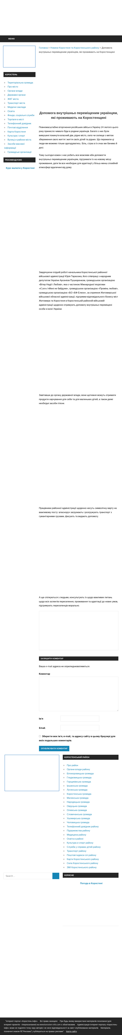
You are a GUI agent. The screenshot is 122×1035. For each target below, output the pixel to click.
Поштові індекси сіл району (81, 855)
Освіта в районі (75, 838)
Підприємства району (78, 830)
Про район (72, 765)
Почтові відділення (18, 127)
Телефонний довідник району (83, 826)
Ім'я (41, 718)
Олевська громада (77, 810)
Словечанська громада (79, 814)
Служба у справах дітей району (84, 846)
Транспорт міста (16, 102)
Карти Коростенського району (83, 859)
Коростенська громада (79, 793)
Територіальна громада (20, 82)
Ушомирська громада (78, 818)
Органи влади (15, 90)
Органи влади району (78, 769)
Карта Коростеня (17, 131)
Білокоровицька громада (80, 773)
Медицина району (76, 834)
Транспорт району (76, 850)
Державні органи (17, 94)
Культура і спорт (16, 135)
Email (42, 727)
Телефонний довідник (19, 123)
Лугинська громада (77, 789)
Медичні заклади (17, 106)
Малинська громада (77, 797)
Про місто (13, 86)
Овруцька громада (77, 806)
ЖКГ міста (13, 98)
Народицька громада (78, 801)
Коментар (44, 673)
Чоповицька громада (78, 822)
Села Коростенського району (82, 863)
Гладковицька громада (79, 777)
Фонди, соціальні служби (21, 115)
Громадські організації (19, 151)
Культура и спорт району (80, 842)
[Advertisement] (61, 24)
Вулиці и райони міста (19, 139)
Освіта (11, 111)
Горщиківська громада (79, 781)
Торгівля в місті (16, 119)
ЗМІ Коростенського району (82, 867)
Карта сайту (71, 1031)
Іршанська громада (77, 785)
